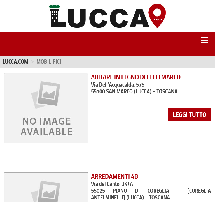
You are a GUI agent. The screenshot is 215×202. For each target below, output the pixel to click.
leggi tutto (189, 115)
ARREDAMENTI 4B (114, 176)
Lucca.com (15, 61)
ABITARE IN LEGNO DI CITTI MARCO (136, 77)
